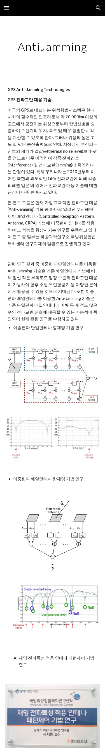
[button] (6, 7)
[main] (52, 46)
